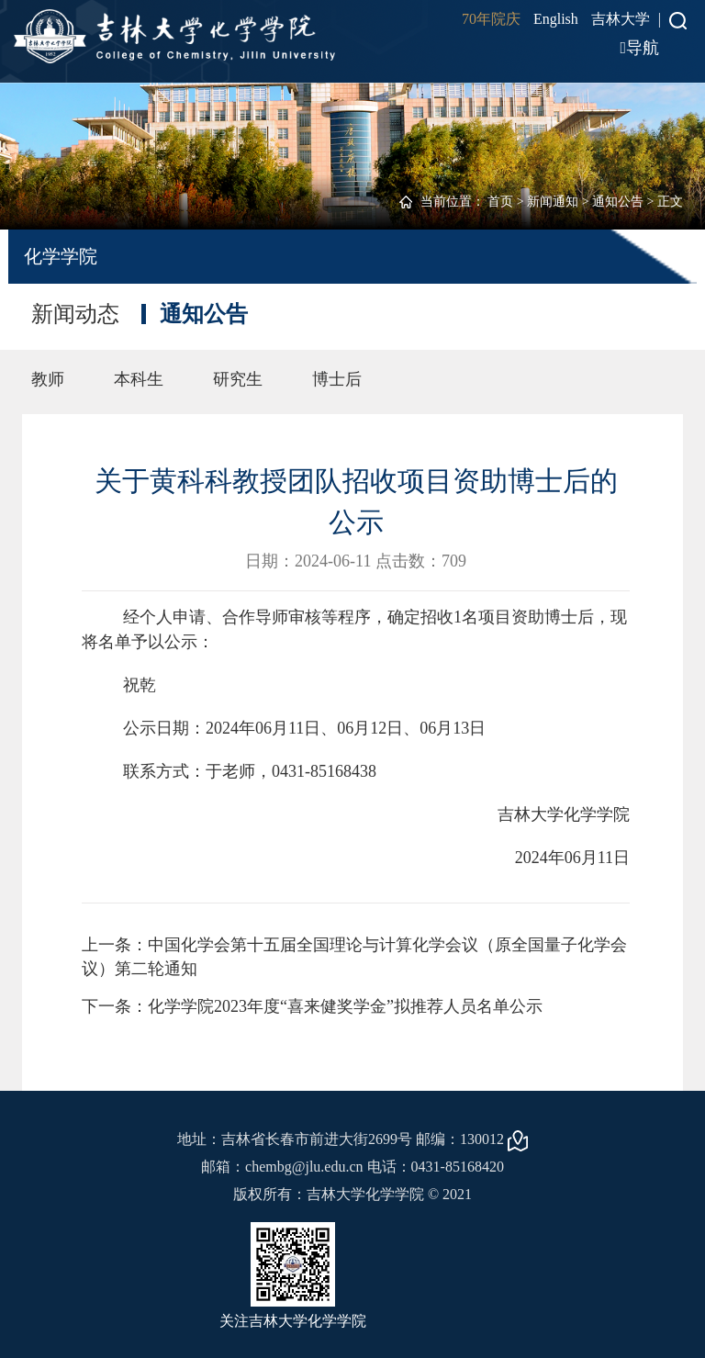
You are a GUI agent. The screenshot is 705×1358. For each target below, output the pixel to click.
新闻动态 (75, 314)
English (555, 19)
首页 (500, 201)
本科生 (138, 379)
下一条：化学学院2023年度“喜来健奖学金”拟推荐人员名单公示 (312, 1006)
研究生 (238, 379)
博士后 (337, 379)
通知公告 (617, 201)
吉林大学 (620, 19)
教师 (47, 379)
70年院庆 (491, 19)
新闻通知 (552, 201)
